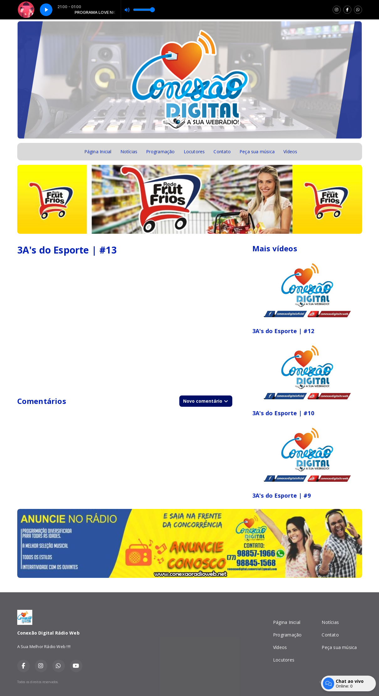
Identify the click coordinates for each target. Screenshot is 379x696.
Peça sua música (257, 151)
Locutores (194, 151)
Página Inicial (98, 151)
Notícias (129, 151)
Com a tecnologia (340, 682)
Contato (221, 151)
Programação (160, 151)
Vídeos (290, 151)
